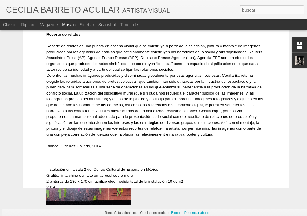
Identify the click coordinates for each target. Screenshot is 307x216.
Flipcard (28, 24)
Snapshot (107, 24)
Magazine (49, 24)
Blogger (176, 212)
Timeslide (129, 24)
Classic (9, 24)
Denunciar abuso (196, 212)
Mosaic (68, 24)
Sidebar (87, 24)
